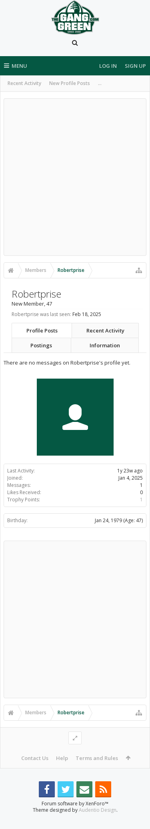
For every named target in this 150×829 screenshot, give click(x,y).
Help (62, 758)
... (100, 83)
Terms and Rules (97, 758)
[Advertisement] (75, 177)
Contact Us (34, 758)
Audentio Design (97, 822)
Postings (41, 345)
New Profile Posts (69, 83)
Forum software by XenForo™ (75, 816)
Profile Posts (42, 330)
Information (105, 345)
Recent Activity (24, 83)
